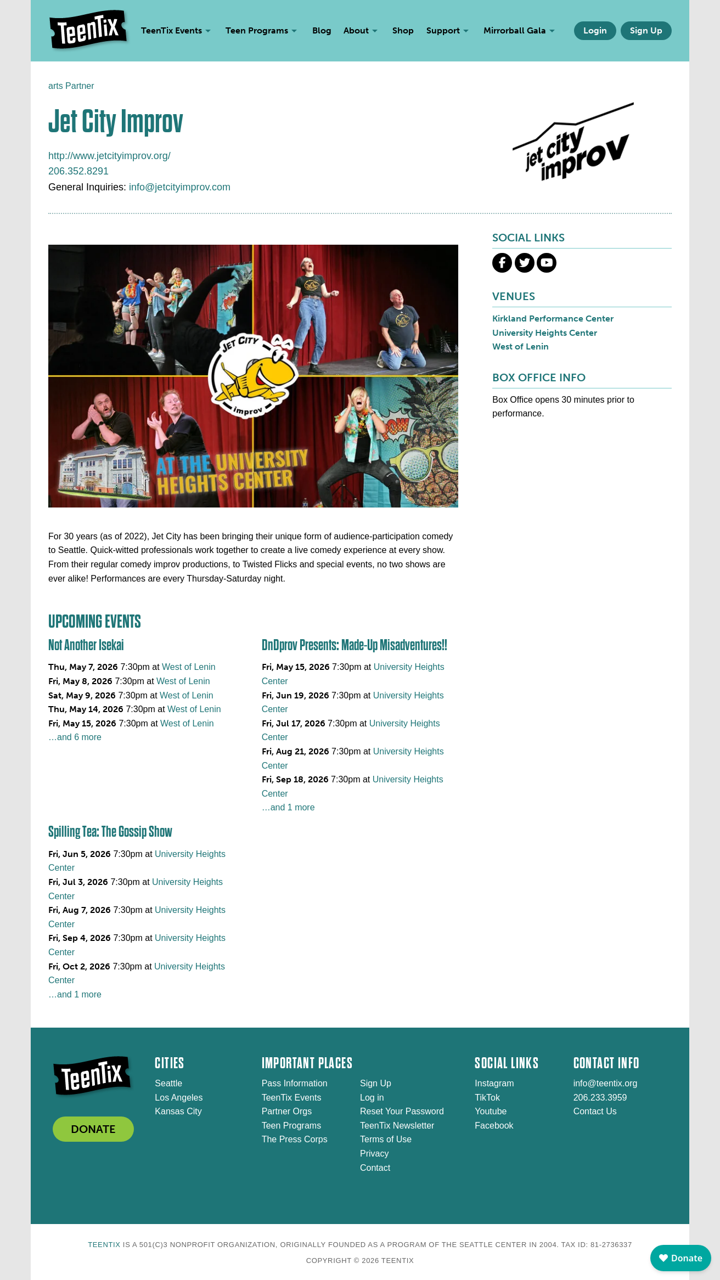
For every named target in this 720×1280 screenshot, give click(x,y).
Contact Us (595, 1111)
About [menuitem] (356, 30)
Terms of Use (386, 1139)
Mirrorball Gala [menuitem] (514, 30)
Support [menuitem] (443, 30)
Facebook (494, 1125)
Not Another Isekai (86, 645)
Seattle (168, 1083)
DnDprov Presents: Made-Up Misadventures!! (354, 645)
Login (595, 30)
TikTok (487, 1097)
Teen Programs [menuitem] (257, 30)
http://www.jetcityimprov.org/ (109, 155)
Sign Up (646, 30)
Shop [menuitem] (403, 30)
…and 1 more (288, 807)
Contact (375, 1167)
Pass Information (295, 1083)
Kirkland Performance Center (553, 318)
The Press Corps (295, 1139)
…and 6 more (75, 737)
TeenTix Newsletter (397, 1125)
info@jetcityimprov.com (179, 187)
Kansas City (178, 1111)
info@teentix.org (605, 1083)
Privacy (374, 1153)
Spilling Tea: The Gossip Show (110, 832)
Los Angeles (179, 1097)
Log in (372, 1097)
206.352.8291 (78, 171)
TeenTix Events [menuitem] (171, 30)
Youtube (491, 1111)
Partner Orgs (287, 1111)
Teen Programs (292, 1125)
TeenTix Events (292, 1097)
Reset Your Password (402, 1111)
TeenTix (104, 1244)
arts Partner (71, 86)
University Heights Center (544, 333)
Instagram (494, 1083)
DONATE (93, 1129)
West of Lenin (189, 667)
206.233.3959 (600, 1097)
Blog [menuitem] (321, 30)
